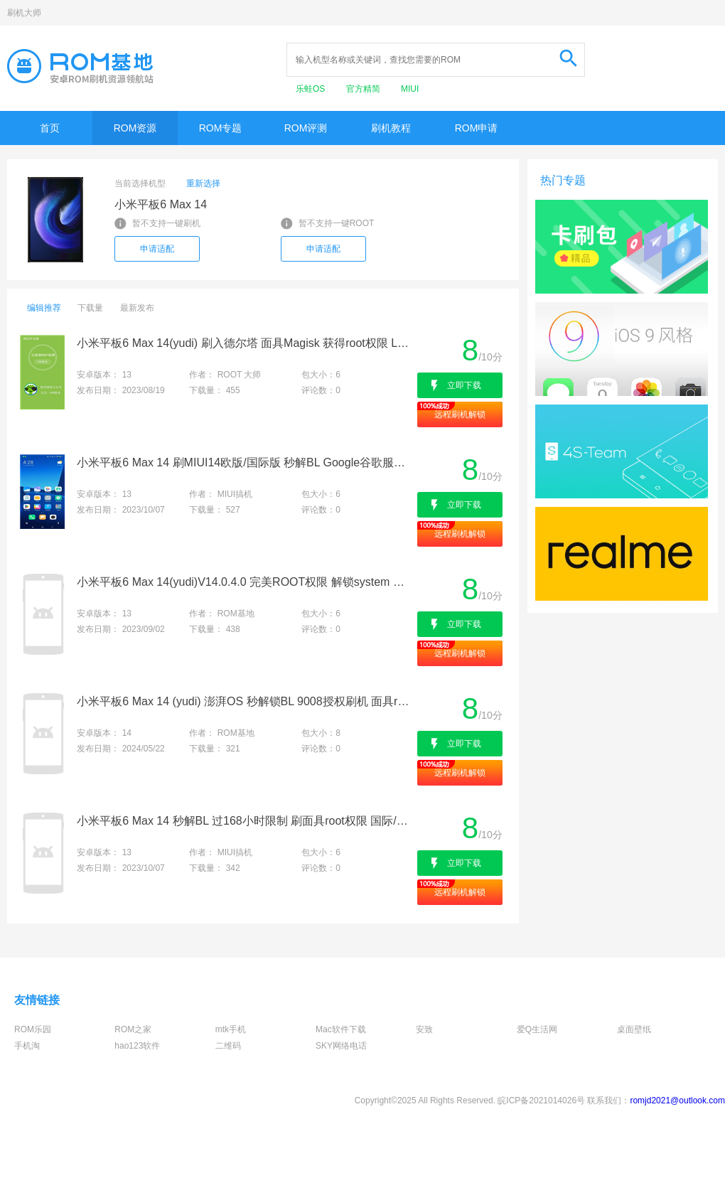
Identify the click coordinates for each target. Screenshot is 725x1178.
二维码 (228, 1046)
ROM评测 (306, 128)
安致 (424, 1029)
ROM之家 (132, 1029)
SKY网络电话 (341, 1046)
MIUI (410, 89)
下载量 (90, 308)
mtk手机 (230, 1029)
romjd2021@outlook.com (677, 1100)
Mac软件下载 (341, 1029)
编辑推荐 (44, 308)
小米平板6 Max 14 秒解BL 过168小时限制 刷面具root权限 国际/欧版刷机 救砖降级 (245, 821)
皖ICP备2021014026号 (541, 1100)
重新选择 (203, 183)
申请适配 (157, 249)
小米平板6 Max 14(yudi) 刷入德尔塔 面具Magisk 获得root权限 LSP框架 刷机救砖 (245, 343)
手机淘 (27, 1046)
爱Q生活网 (537, 1029)
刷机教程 (391, 128)
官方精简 (364, 89)
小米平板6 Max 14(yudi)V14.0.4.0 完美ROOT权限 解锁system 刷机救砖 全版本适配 (245, 582)
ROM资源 (135, 128)
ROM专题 (220, 128)
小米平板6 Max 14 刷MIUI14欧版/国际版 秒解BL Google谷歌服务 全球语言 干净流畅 (245, 462)
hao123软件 (137, 1046)
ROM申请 (476, 128)
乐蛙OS (312, 89)
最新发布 (137, 308)
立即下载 (464, 385)
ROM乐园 (32, 1029)
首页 (50, 128)
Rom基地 (80, 66)
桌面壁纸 (634, 1029)
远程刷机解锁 (459, 414)
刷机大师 (24, 13)
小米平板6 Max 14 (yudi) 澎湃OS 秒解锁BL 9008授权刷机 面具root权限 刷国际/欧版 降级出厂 (245, 701)
